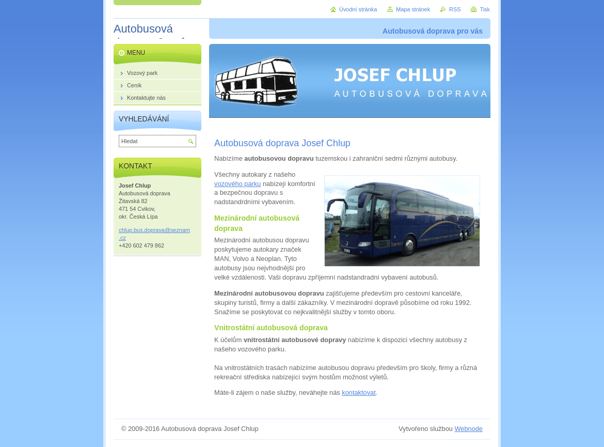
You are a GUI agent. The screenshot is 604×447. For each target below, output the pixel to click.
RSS (454, 9)
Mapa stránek (413, 9)
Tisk (485, 9)
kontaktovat (358, 392)
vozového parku (237, 184)
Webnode (468, 429)
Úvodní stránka (358, 9)
